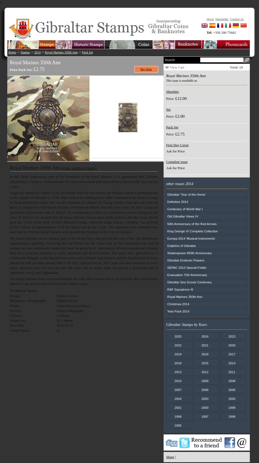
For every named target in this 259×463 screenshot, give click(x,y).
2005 (231, 389)
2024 (204, 336)
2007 (177, 389)
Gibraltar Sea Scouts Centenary (189, 282)
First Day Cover (177, 145)
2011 (231, 372)
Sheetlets (172, 92)
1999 (231, 407)
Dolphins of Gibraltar (181, 245)
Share (170, 457)
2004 (177, 398)
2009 (204, 381)
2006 (204, 389)
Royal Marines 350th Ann (61, 52)
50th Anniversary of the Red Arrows (192, 224)
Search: (170, 60)
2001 (177, 407)
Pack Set (87, 52)
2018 (204, 354)
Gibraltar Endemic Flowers (186, 260)
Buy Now (146, 69)
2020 (231, 345)
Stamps (25, 52)
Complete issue (177, 162)
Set (168, 109)
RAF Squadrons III (180, 289)
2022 (177, 345)
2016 (177, 363)
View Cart (177, 67)
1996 (231, 416)
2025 (177, 336)
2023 (231, 336)
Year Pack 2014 (178, 311)
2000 (204, 407)
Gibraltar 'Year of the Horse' (186, 194)
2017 (231, 354)
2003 (204, 398)
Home (12, 52)
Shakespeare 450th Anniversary (189, 253)
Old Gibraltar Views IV (182, 216)
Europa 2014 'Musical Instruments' (191, 238)
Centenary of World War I (185, 209)
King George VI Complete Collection (192, 231)
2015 (204, 363)
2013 (177, 372)
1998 (177, 416)
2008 (231, 381)
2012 (204, 372)
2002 (231, 398)
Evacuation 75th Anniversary (187, 275)
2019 (177, 354)
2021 (204, 345)
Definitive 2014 (177, 201)
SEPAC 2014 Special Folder (187, 267)
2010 (177, 381)
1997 (204, 416)
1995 (177, 425)
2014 (37, 52)
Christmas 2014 (178, 304)
